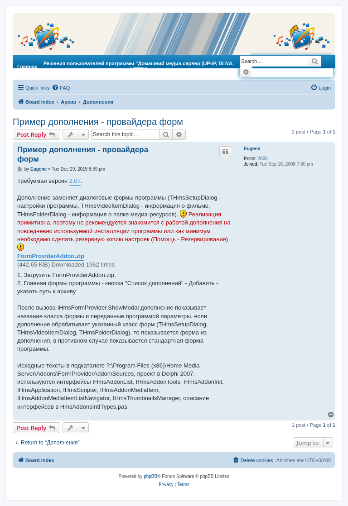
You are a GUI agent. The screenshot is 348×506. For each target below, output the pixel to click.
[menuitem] (61, 87)
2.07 (75, 180)
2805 (263, 158)
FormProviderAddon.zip (50, 256)
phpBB (150, 476)
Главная (27, 66)
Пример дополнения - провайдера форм (98, 122)
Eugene (252, 148)
